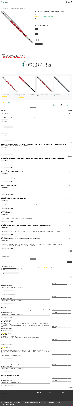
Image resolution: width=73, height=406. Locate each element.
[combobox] (37, 2)
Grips (11, 5)
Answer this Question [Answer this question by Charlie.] (5, 238)
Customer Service (52, 389)
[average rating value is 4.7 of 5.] (38, 16)
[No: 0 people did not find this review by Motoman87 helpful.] (8, 312)
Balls (43, 5)
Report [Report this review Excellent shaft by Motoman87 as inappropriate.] (11, 312)
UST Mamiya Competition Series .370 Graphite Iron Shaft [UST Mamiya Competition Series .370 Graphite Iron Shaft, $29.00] (27, 95)
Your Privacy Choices (37, 400)
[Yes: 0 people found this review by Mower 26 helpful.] (5, 285)
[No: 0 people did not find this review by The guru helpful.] (8, 353)
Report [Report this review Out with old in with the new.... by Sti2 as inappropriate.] (11, 366)
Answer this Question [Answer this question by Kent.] (5, 157)
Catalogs (63, 391)
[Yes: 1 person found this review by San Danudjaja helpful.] (5, 380)
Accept (12, 404)
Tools (27, 5)
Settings (3, 404)
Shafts (19, 5)
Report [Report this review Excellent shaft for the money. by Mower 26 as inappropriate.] (11, 285)
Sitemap (63, 394)
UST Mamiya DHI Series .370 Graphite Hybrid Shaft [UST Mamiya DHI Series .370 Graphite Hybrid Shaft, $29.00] (10, 94)
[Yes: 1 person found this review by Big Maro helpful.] (5, 298)
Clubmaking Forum (64, 392)
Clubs (4, 5)
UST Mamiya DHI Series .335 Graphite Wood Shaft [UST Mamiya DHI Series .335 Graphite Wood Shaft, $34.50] (44, 94)
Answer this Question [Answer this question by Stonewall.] (5, 130)
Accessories (52, 5)
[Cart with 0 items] (71, 2)
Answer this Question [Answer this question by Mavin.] (5, 144)
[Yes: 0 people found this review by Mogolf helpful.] (5, 340)
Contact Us (51, 390)
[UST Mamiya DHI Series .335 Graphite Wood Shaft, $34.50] (45, 84)
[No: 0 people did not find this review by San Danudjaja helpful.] (8, 380)
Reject (8, 404)
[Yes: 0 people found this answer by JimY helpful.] (5, 124)
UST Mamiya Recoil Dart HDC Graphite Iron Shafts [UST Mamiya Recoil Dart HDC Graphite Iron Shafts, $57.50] (62, 94)
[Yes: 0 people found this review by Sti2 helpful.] (5, 366)
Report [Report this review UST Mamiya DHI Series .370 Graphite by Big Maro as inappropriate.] (11, 298)
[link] (3, 102)
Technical (61, 5)
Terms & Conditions (64, 395)
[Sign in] (67, 2)
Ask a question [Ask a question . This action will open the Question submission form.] (50, 16)
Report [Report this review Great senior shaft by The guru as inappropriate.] (11, 353)
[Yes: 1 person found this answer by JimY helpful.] (5, 151)
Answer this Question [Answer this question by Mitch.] (5, 116)
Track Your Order (51, 391)
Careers (63, 390)
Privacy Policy (70, 400)
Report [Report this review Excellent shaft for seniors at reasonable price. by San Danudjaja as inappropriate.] (11, 380)
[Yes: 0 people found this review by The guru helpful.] (5, 353)
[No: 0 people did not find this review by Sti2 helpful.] (8, 366)
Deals (69, 5)
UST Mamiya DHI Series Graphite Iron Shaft (14, 377)
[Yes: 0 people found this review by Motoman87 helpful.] (5, 312)
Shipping (50, 392)
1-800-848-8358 (4, 393)
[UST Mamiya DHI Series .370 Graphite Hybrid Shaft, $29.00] (10, 84)
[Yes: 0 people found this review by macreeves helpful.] (5, 325)
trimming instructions (5, 59)
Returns (50, 393)
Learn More (46, 25)
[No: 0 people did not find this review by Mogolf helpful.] (8, 340)
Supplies (35, 5)
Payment (50, 394)
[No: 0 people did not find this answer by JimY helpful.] (8, 124)
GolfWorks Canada (64, 393)
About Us (63, 389)
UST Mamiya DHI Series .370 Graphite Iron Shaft (15, 282)
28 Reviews (9, 102)
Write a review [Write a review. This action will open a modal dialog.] (45, 16)
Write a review (69, 257)
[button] (36, 51)
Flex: (35, 18)
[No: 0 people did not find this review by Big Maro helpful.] (8, 298)
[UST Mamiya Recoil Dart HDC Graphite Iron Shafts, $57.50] (62, 84)
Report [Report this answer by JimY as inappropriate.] (12, 124)
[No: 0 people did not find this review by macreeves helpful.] (8, 325)
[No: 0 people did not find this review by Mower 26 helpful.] (8, 285)
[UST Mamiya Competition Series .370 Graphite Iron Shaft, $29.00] (27, 84)
